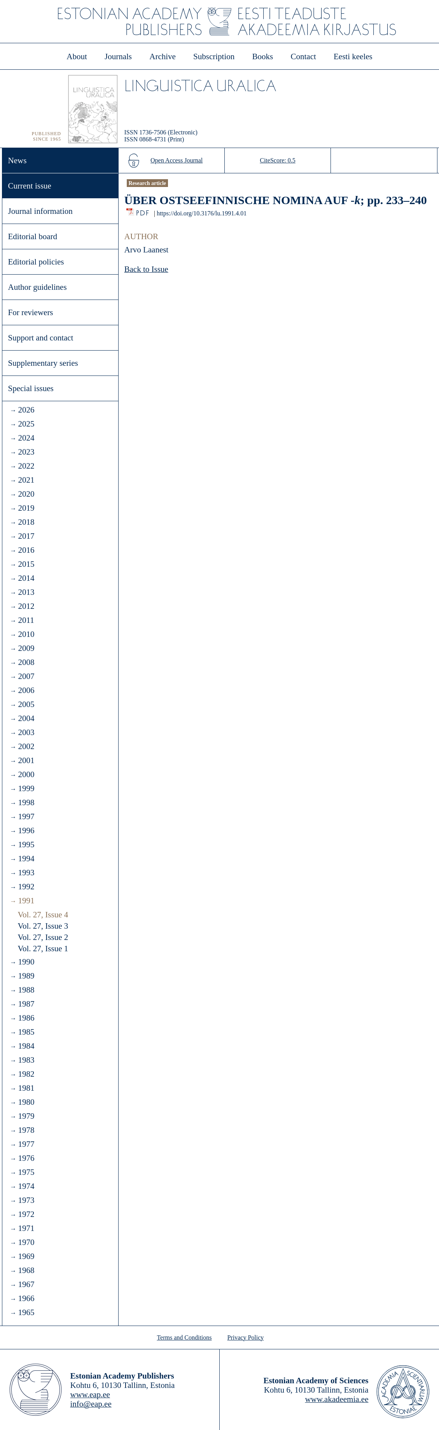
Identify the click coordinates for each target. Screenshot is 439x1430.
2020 (26, 494)
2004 (26, 718)
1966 (26, 1298)
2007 (26, 676)
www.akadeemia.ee (336, 1399)
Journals (118, 56)
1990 (26, 961)
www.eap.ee (90, 1394)
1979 (26, 1116)
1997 (26, 816)
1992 (26, 886)
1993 (26, 872)
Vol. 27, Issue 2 (43, 937)
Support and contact (40, 337)
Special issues (31, 388)
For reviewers (30, 312)
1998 (26, 802)
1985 (26, 1032)
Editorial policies (36, 261)
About (76, 56)
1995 (26, 844)
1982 (26, 1074)
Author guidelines (37, 287)
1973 (26, 1200)
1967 (26, 1284)
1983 (26, 1060)
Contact (303, 56)
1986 (26, 1018)
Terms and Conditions (184, 1337)
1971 (26, 1228)
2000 (26, 774)
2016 (26, 550)
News (17, 160)
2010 (26, 634)
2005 (26, 704)
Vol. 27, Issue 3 (43, 926)
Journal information (40, 211)
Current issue (29, 185)
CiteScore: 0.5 (278, 160)
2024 (26, 438)
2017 (26, 536)
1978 (26, 1130)
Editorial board (33, 236)
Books (262, 56)
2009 (26, 648)
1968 (26, 1270)
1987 (26, 1004)
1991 (26, 900)
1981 (26, 1088)
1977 (26, 1144)
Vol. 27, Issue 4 (43, 914)
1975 (26, 1172)
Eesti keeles (353, 56)
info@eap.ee (91, 1404)
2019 (26, 508)
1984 (26, 1046)
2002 (26, 746)
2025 (26, 423)
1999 (26, 788)
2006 (26, 690)
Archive (162, 56)
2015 (26, 564)
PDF (143, 211)
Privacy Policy (245, 1337)
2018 (26, 522)
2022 (26, 466)
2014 (26, 578)
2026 (26, 409)
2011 (26, 620)
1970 (26, 1242)
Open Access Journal (176, 160)
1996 (26, 830)
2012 (26, 606)
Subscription (213, 56)
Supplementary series (43, 363)
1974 (26, 1186)
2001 (26, 760)
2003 (26, 732)
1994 (26, 858)
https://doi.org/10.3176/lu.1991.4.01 (202, 213)
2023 (26, 452)
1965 (26, 1312)
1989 (26, 975)
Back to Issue (146, 269)
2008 (26, 662)
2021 (26, 480)
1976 (26, 1158)
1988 (26, 989)
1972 (26, 1214)
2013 (26, 592)
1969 (26, 1256)
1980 (26, 1102)
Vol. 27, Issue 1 (43, 948)
